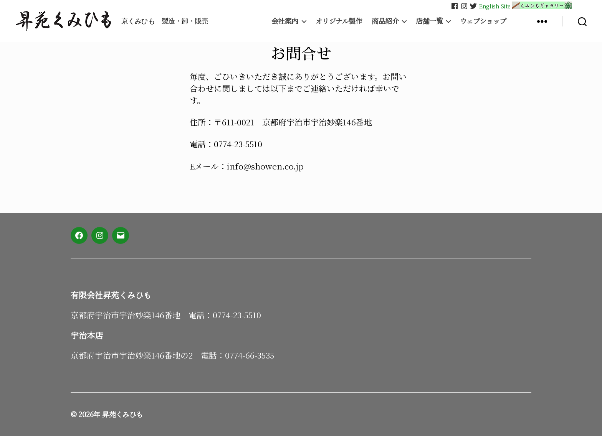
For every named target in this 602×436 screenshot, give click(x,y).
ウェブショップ (483, 21)
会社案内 (284, 21)
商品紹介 (385, 21)
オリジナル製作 (339, 21)
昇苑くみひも (122, 414)
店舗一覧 (429, 21)
